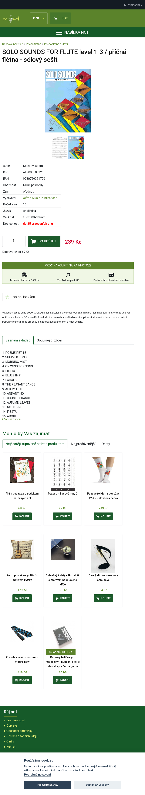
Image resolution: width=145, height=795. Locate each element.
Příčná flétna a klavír (56, 44)
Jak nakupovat (15, 720)
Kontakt (11, 747)
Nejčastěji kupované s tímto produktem (35, 444)
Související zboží (49, 340)
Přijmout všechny (47, 784)
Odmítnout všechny (97, 784)
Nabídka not (72, 32)
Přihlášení (133, 5)
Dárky (106, 444)
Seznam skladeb (17, 340)
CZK (39, 18)
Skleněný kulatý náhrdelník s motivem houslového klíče (62, 580)
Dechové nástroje (12, 44)
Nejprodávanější (83, 444)
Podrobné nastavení (37, 774)
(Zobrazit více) (12, 419)
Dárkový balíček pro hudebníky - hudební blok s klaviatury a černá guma (63, 662)
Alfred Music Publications (40, 198)
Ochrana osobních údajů (22, 736)
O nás (10, 741)
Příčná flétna (33, 44)
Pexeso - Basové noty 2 (62, 493)
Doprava (11, 725)
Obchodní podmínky (19, 731)
